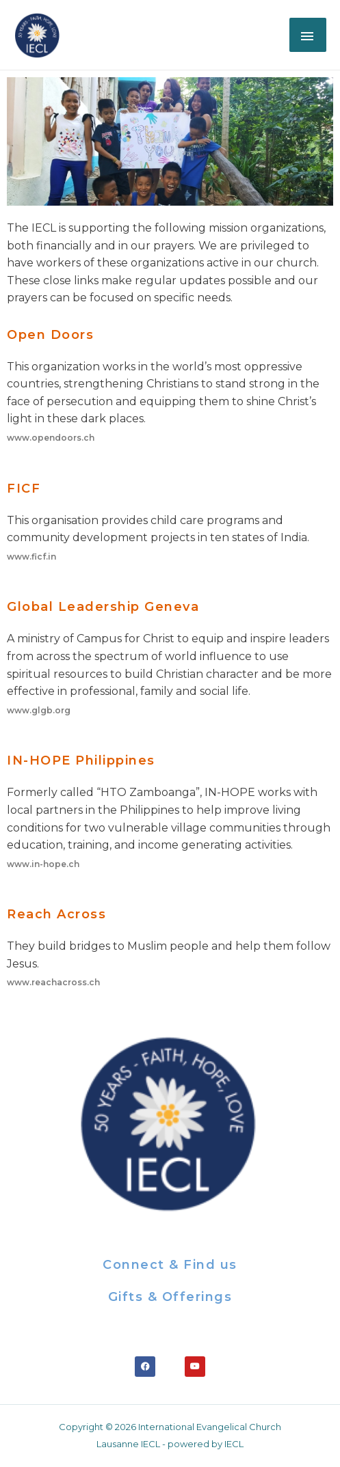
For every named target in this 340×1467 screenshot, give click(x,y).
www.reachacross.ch (53, 982)
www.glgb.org (38, 710)
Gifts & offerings (170, 1296)
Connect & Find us (170, 1264)
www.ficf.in (31, 556)
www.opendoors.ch (50, 438)
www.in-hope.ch (43, 864)
